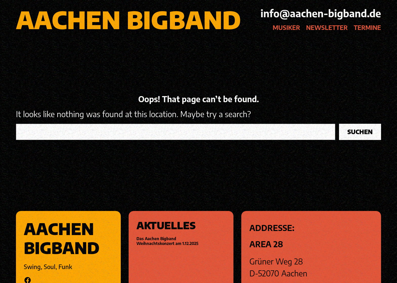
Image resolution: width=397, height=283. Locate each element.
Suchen (360, 131)
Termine (367, 27)
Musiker (286, 27)
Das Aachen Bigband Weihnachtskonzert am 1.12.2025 (167, 241)
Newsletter (327, 27)
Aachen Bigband (128, 19)
